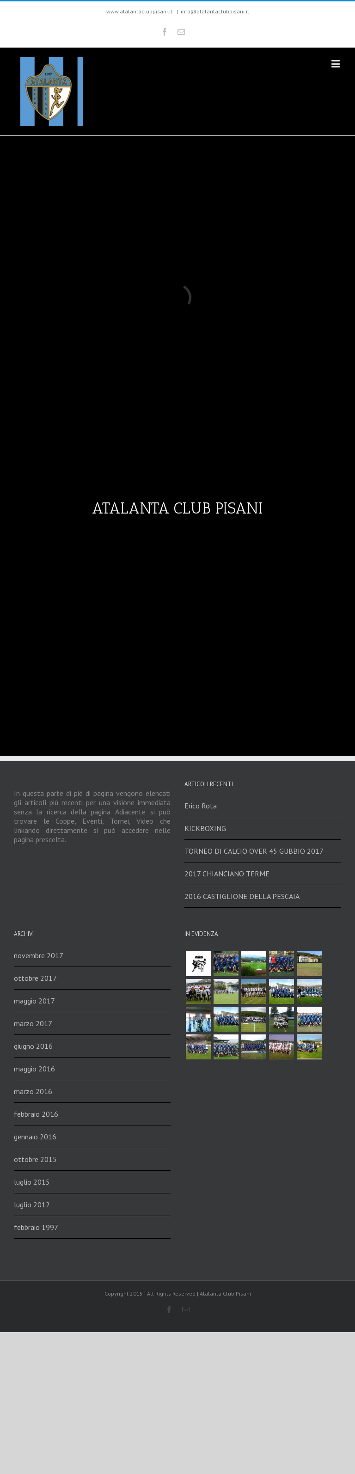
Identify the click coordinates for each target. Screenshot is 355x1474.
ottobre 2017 (35, 978)
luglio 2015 (32, 1182)
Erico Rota (200, 805)
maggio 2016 (34, 1068)
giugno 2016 (33, 1046)
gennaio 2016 (35, 1136)
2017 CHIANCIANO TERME (226, 873)
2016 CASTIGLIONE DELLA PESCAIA (242, 896)
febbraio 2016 (36, 1114)
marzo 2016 (33, 1091)
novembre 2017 (38, 955)
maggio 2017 (34, 1000)
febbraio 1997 (36, 1227)
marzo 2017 (33, 1023)
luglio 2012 (32, 1204)
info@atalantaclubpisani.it (215, 11)
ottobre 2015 (35, 1159)
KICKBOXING (205, 828)
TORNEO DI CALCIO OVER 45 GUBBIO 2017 (254, 851)
